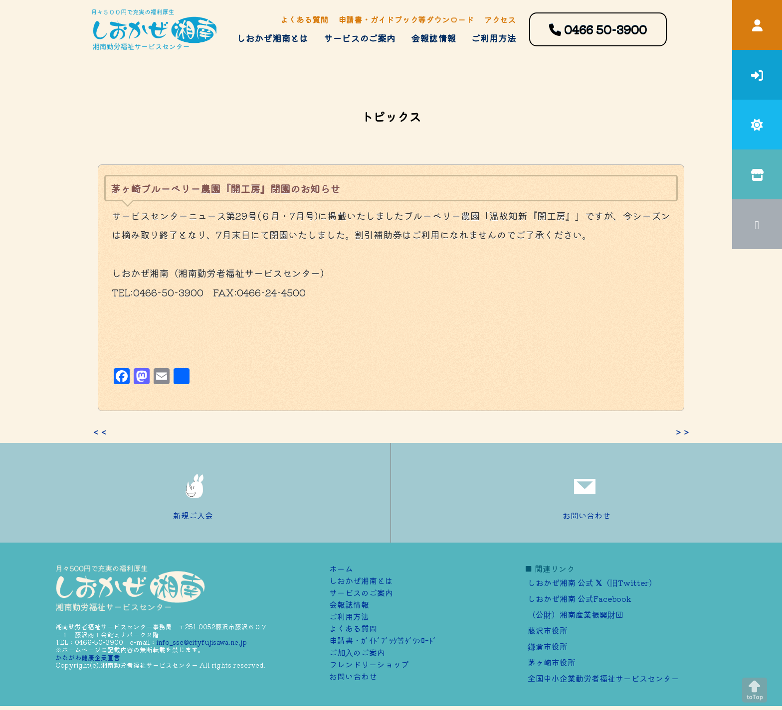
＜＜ (100, 432)
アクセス (500, 19)
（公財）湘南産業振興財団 (575, 614)
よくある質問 (304, 19)
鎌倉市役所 (548, 646)
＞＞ (682, 432)
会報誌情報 (433, 37)
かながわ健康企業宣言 (87, 657)
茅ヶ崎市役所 (552, 662)
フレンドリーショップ (369, 664)
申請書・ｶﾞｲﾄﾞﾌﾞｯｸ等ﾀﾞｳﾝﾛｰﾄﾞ (383, 640)
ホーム (341, 568)
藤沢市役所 (548, 630)
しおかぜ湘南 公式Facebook (579, 598)
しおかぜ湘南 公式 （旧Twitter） (592, 582)
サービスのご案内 (359, 37)
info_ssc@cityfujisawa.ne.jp (202, 642)
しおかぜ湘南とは (272, 37)
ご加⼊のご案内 (357, 652)
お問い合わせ (586, 492)
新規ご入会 (195, 492)
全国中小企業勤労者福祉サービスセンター (603, 678)
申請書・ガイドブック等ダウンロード (406, 19)
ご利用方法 (493, 37)
